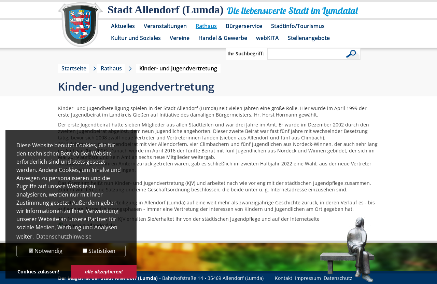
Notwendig (45, 251)
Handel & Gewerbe (222, 38)
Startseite (73, 68)
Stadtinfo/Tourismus (298, 26)
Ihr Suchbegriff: (245, 53)
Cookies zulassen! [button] (38, 271)
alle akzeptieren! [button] (104, 271)
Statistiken (99, 251)
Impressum (308, 278)
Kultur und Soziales (136, 38)
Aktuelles (123, 26)
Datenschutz (338, 278)
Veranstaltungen (165, 26)
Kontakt (283, 278)
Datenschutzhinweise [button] (63, 236)
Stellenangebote (309, 38)
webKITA (267, 38)
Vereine (179, 38)
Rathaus (206, 26)
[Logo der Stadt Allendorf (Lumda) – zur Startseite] (80, 28)
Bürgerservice (244, 26)
